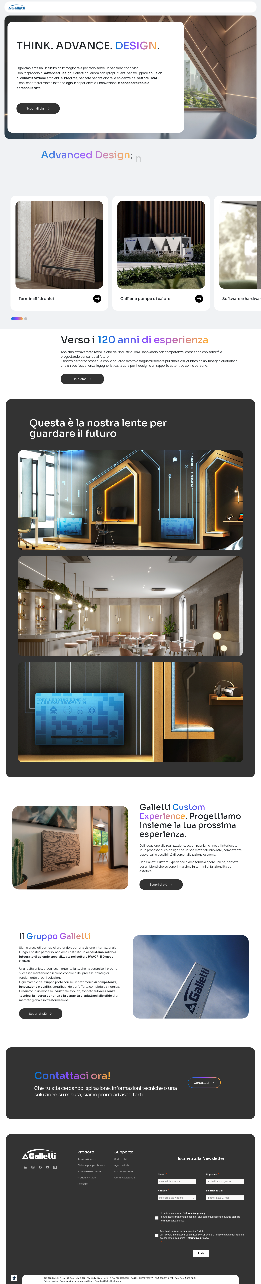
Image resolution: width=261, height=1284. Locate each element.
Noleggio (83, 1183)
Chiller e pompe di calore (91, 1165)
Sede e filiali (121, 1159)
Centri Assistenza (124, 1177)
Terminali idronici (87, 1159)
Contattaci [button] (204, 1083)
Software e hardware (89, 1171)
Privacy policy (51, 1280)
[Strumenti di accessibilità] (14, 1278)
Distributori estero (124, 1171)
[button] (17, 318)
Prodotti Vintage (87, 1177)
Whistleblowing (113, 1280)
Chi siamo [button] (82, 379)
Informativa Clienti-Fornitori (89, 1280)
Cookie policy (66, 1280)
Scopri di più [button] (38, 108)
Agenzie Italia (122, 1165)
